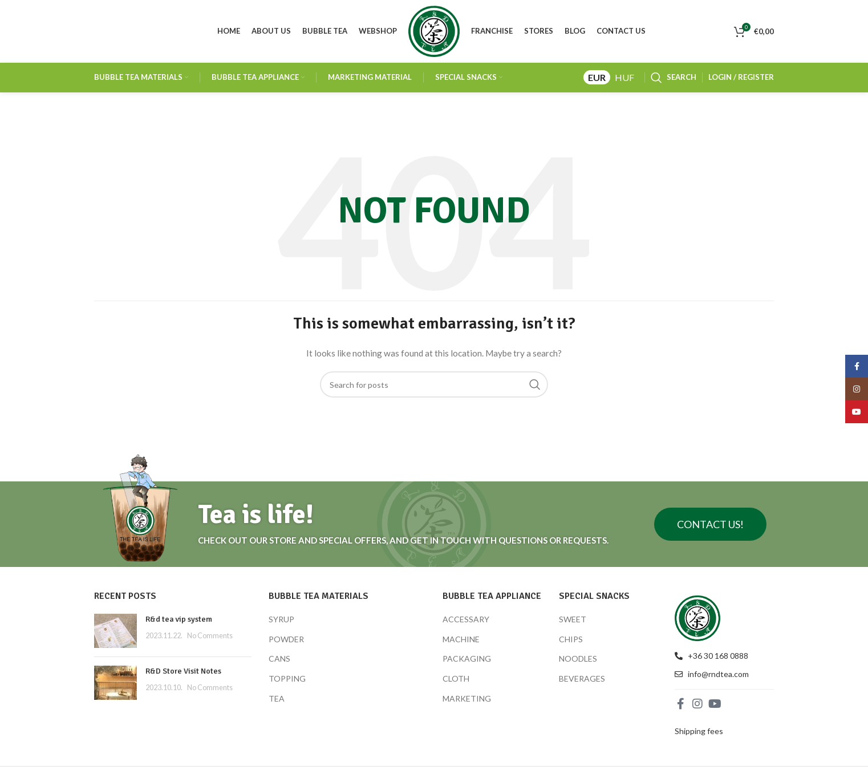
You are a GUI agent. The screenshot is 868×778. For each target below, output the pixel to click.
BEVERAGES (582, 678)
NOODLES (578, 659)
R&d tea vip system (178, 619)
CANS (279, 659)
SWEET (572, 619)
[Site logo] (434, 30)
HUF (624, 77)
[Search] (673, 77)
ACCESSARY (466, 619)
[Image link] (697, 617)
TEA (277, 698)
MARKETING (467, 698)
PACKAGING (467, 659)
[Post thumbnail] (115, 631)
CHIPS (571, 639)
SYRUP (281, 619)
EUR (597, 77)
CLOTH (456, 678)
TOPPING (287, 678)
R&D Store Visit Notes (183, 671)
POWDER (286, 639)
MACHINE (461, 639)
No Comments (210, 635)
